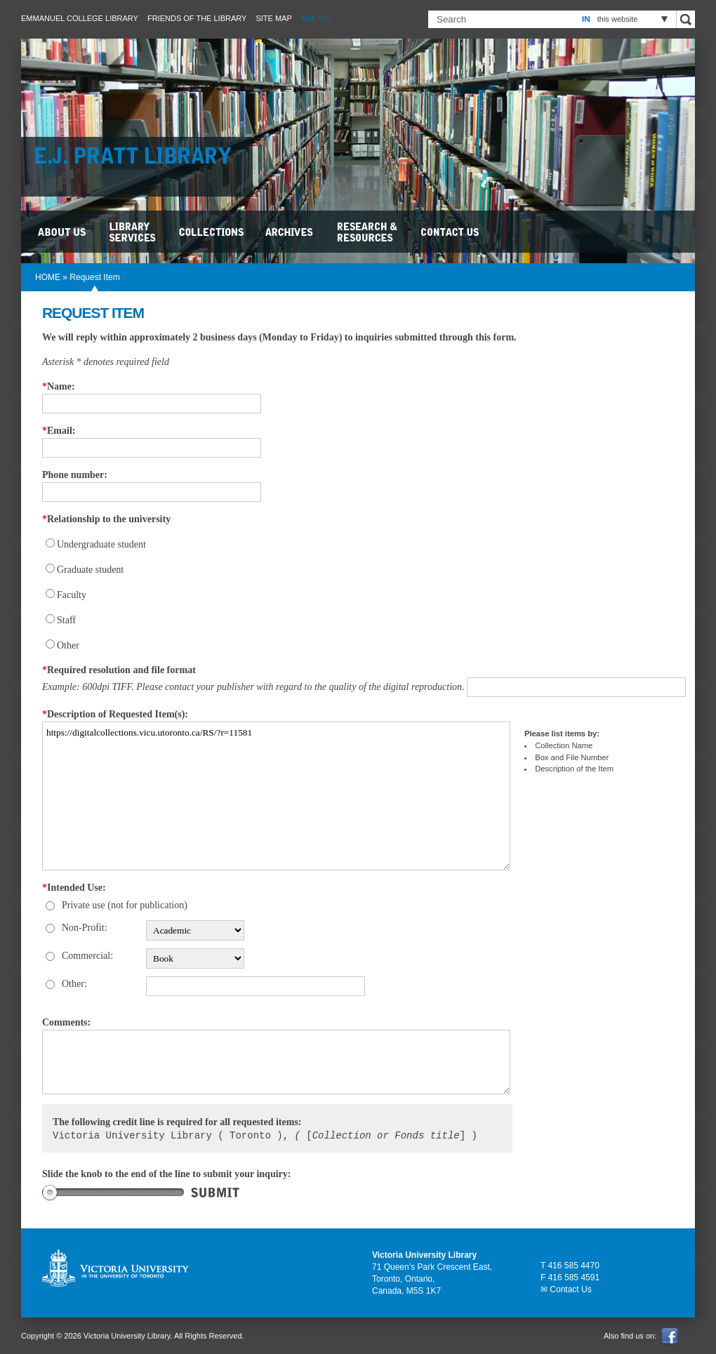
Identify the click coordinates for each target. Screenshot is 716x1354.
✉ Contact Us (566, 1289)
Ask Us (315, 18)
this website (617, 19)
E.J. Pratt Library (140, 157)
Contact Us (451, 232)
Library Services (133, 232)
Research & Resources (368, 232)
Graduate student (90, 569)
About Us (63, 232)
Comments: (66, 1022)
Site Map (273, 18)
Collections (212, 232)
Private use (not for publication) (124, 905)
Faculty (71, 595)
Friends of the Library (196, 18)
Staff (66, 620)
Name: (58, 386)
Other (68, 645)
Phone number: (74, 475)
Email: (58, 430)
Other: (74, 983)
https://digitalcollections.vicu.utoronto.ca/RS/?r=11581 (276, 796)
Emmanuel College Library (79, 18)
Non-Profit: (84, 927)
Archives (291, 232)
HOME (47, 277)
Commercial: (87, 955)
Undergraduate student (101, 544)
